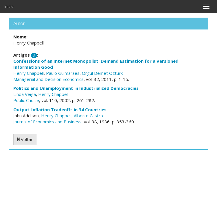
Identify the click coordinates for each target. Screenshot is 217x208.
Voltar (25, 139)
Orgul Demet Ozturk (102, 73)
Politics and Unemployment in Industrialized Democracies (76, 88)
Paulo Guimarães (63, 73)
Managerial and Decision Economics (48, 79)
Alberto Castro (88, 115)
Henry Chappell (28, 73)
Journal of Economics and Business (47, 122)
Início (9, 6)
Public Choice (26, 100)
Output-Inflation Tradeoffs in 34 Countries (59, 109)
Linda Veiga (24, 94)
